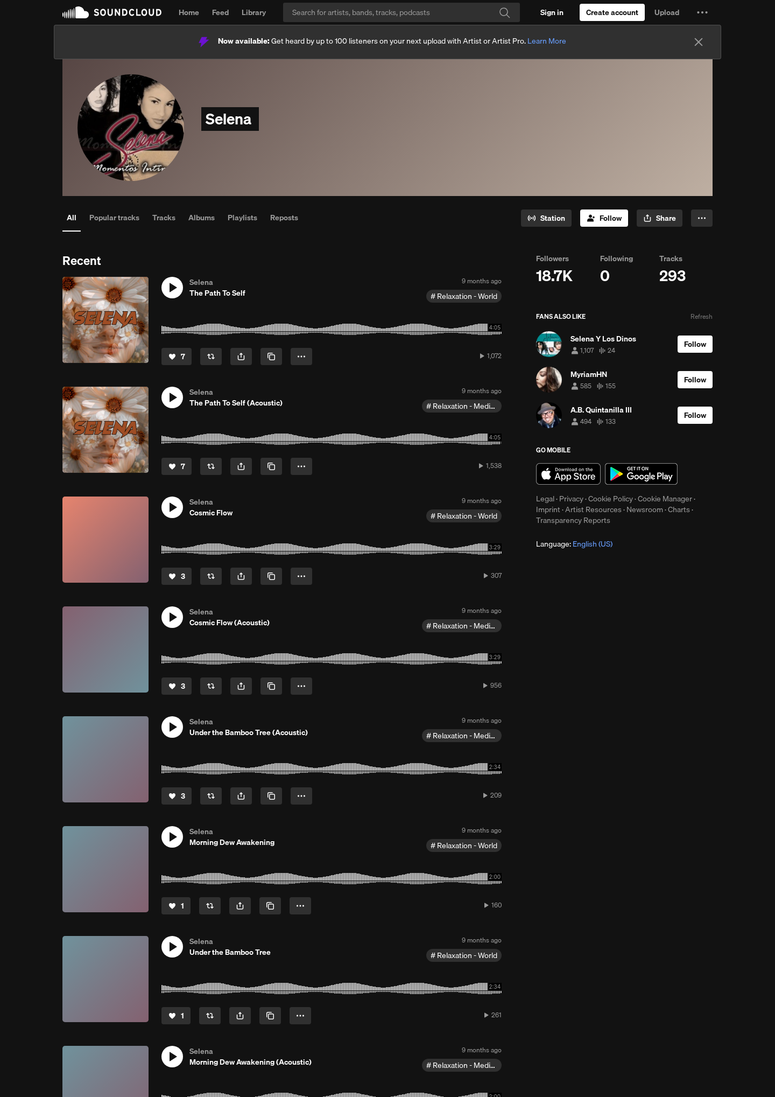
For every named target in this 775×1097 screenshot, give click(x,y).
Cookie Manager (665, 499)
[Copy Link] (271, 356)
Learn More (546, 41)
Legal (545, 499)
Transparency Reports (573, 520)
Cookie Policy (610, 499)
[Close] (698, 42)
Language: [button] (574, 544)
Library (254, 12)
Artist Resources (593, 509)
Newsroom (644, 509)
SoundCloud (111, 12)
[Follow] (604, 218)
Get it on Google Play (641, 474)
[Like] (176, 356)
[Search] (401, 12)
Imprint (548, 509)
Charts (679, 509)
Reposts (284, 217)
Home (189, 12)
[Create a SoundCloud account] (612, 12)
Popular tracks (114, 217)
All (71, 217)
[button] (702, 12)
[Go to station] (546, 218)
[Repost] (211, 356)
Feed (220, 12)
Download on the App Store (568, 474)
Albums (201, 217)
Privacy (571, 499)
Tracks (163, 217)
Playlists (242, 217)
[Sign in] (552, 12)
